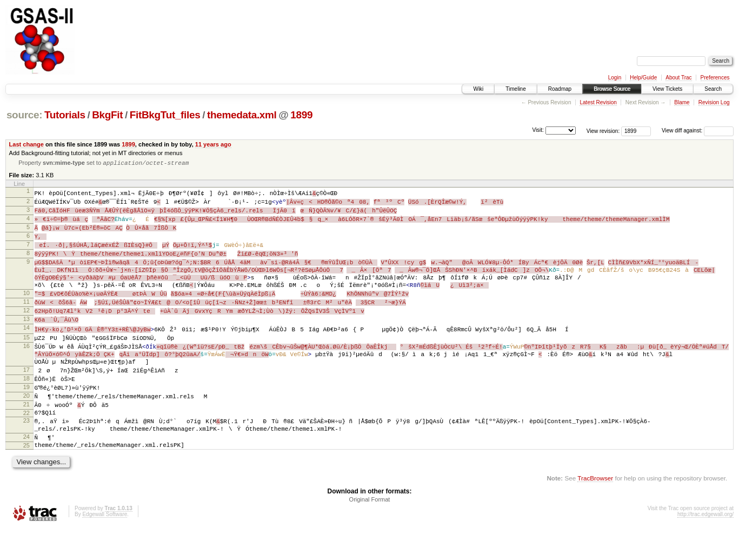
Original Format (369, 518)
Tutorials (64, 115)
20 (26, 408)
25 (26, 462)
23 (26, 436)
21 (26, 418)
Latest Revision (598, 102)
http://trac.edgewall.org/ (705, 533)
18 (26, 390)
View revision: (603, 130)
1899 (301, 115)
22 (26, 427)
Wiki (478, 89)
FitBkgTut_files (165, 115)
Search (713, 89)
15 (26, 346)
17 (26, 381)
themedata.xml (242, 115)
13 (26, 327)
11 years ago (213, 144)
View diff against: (698, 130)
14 (26, 336)
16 (26, 355)
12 (26, 318)
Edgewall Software (104, 533)
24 (26, 453)
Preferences (715, 78)
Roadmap (559, 89)
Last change (26, 144)
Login (614, 78)
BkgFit (107, 115)
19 (26, 399)
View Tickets (667, 89)
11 (26, 309)
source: (24, 115)
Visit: (538, 130)
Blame (681, 102)
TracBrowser (595, 496)
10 (26, 300)
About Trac (678, 78)
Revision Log (714, 102)
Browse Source (612, 89)
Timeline (515, 89)
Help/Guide (643, 78)
